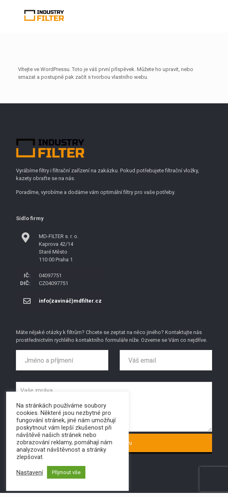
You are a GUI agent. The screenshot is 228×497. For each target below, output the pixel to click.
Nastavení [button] (29, 472)
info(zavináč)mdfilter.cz (70, 301)
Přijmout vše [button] (66, 472)
